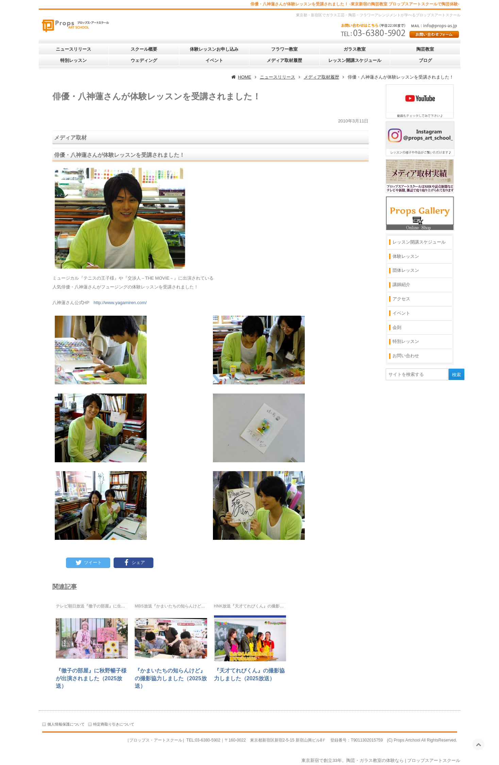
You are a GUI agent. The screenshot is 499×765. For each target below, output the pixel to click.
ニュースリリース (73, 49)
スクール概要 (144, 49)
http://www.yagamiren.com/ (120, 302)
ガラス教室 (355, 49)
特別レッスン (73, 60)
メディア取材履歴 (284, 60)
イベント (214, 60)
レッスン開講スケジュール (354, 60)
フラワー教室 (284, 49)
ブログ (425, 60)
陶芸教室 (425, 49)
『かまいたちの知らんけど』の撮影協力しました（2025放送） (171, 678)
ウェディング (144, 60)
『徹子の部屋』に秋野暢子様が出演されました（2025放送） (91, 678)
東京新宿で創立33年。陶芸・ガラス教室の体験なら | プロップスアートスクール (380, 760)
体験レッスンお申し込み (214, 49)
